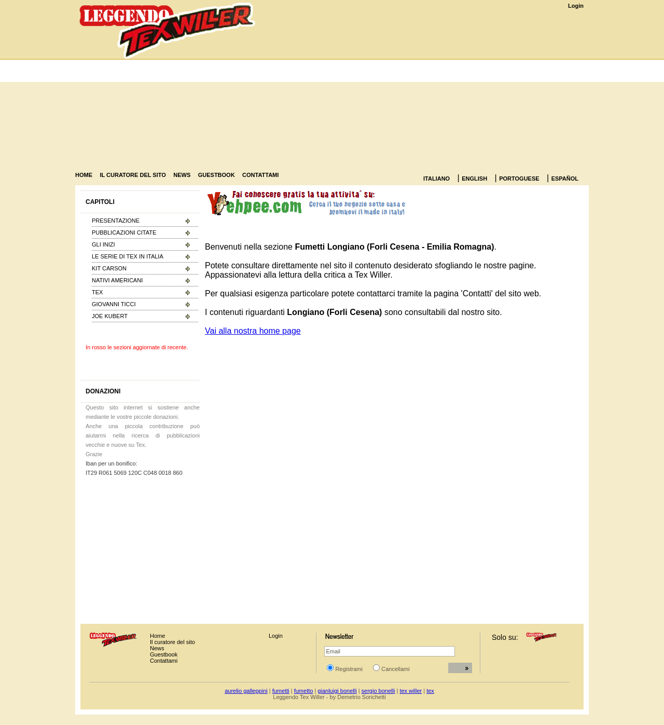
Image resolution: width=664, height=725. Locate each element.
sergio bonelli (378, 691)
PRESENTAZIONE (116, 220)
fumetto (303, 691)
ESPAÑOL (564, 178)
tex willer (410, 691)
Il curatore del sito (172, 642)
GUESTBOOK (216, 175)
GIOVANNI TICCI (114, 304)
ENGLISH (474, 178)
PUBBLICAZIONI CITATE (124, 232)
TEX (97, 292)
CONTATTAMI (260, 175)
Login (576, 5)
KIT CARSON (109, 268)
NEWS (181, 175)
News (157, 648)
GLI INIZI (103, 244)
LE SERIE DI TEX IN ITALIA (127, 256)
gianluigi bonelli (336, 691)
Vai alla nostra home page (253, 330)
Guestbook (163, 654)
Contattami (163, 661)
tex (430, 691)
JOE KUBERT (110, 316)
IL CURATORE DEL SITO (132, 175)
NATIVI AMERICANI (117, 280)
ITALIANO (436, 178)
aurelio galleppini (246, 691)
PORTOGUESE (519, 178)
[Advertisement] (436, 90)
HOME (83, 175)
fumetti (280, 691)
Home (157, 636)
